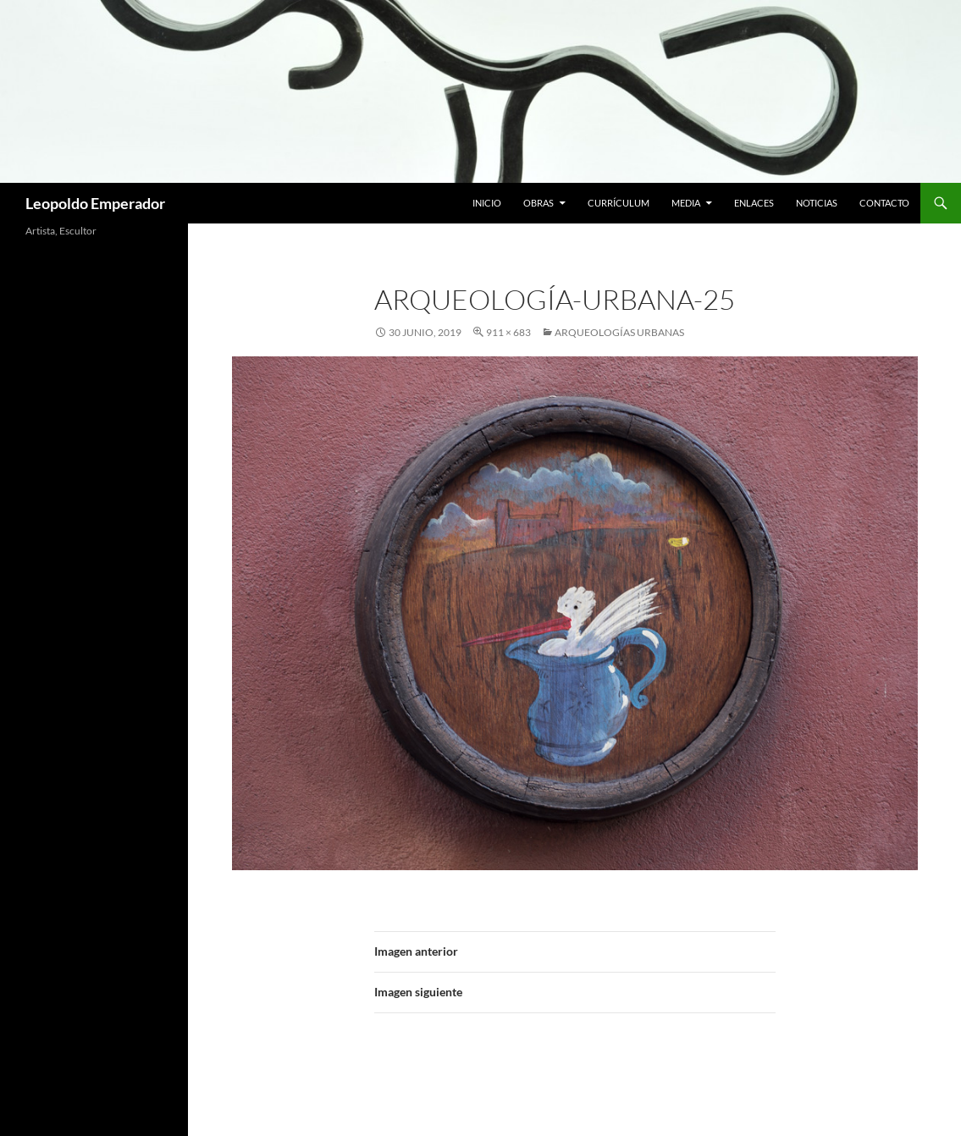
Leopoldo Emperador (95, 203)
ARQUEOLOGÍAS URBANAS (619, 332)
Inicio (486, 202)
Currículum (618, 202)
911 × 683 (508, 332)
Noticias (816, 202)
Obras (538, 202)
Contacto (884, 202)
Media (685, 202)
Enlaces (754, 202)
